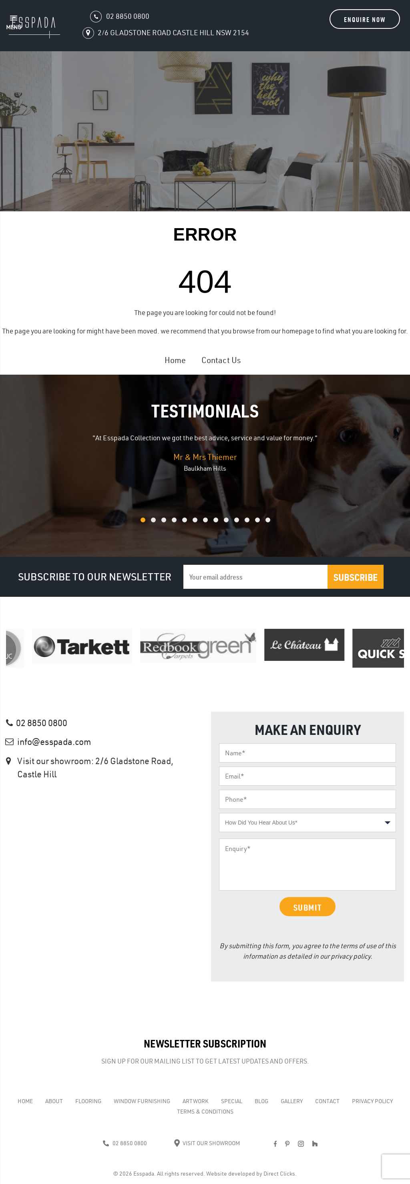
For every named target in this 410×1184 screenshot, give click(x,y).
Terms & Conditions (205, 1111)
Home (175, 360)
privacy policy (350, 956)
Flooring (88, 1101)
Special (231, 1101)
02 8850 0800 (41, 722)
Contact (327, 1101)
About (54, 1101)
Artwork (196, 1101)
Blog (261, 1101)
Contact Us (221, 360)
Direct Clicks (279, 1173)
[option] (205, 453)
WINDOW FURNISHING (142, 1101)
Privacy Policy (372, 1101)
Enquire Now (365, 19)
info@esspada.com (54, 741)
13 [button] (278, 524)
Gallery (292, 1101)
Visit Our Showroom (207, 1143)
